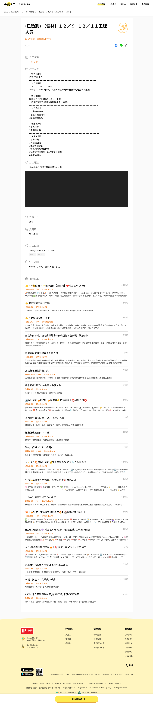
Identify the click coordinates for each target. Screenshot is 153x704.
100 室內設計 (67, 683)
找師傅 (48, 683)
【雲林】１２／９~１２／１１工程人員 (54, 12)
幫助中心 (129, 651)
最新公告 (133, 4)
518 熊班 (35, 683)
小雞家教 (112, 4)
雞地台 (123, 4)
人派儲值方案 (98, 647)
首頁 (6, 12)
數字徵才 (118, 683)
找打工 (68, 634)
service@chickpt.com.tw (89, 674)
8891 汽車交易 (90, 683)
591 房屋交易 (56, 683)
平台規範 (129, 647)
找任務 (68, 639)
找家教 (68, 643)
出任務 (42, 683)
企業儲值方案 (98, 643)
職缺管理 (97, 634)
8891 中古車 (109, 683)
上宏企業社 (29, 12)
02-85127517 (64, 674)
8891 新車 (99, 683)
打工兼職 (101, 4)
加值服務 (97, 639)
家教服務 (129, 639)
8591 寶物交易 (78, 683)
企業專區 (145, 4)
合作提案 (129, 656)
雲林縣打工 (16, 12)
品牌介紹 (129, 634)
